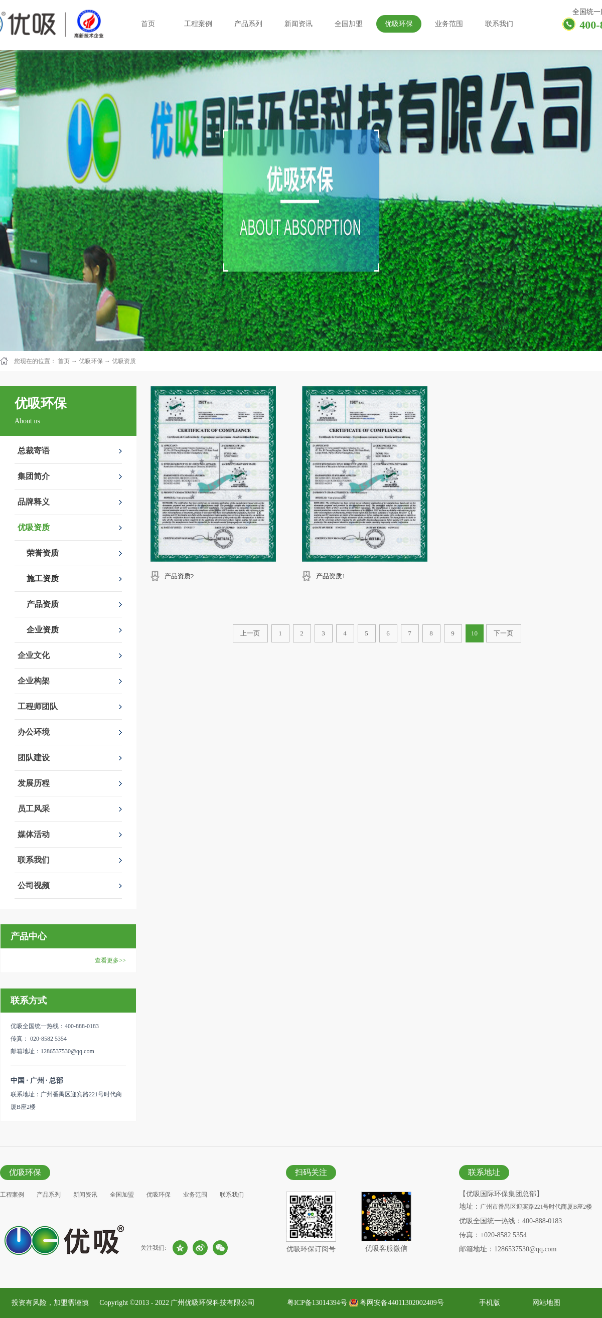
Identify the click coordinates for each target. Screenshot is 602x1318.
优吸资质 (124, 361)
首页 (148, 24)
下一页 (503, 633)
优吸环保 (91, 361)
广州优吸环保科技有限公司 (213, 1302)
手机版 (488, 1302)
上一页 (250, 633)
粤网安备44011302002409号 (401, 1302)
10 (474, 633)
